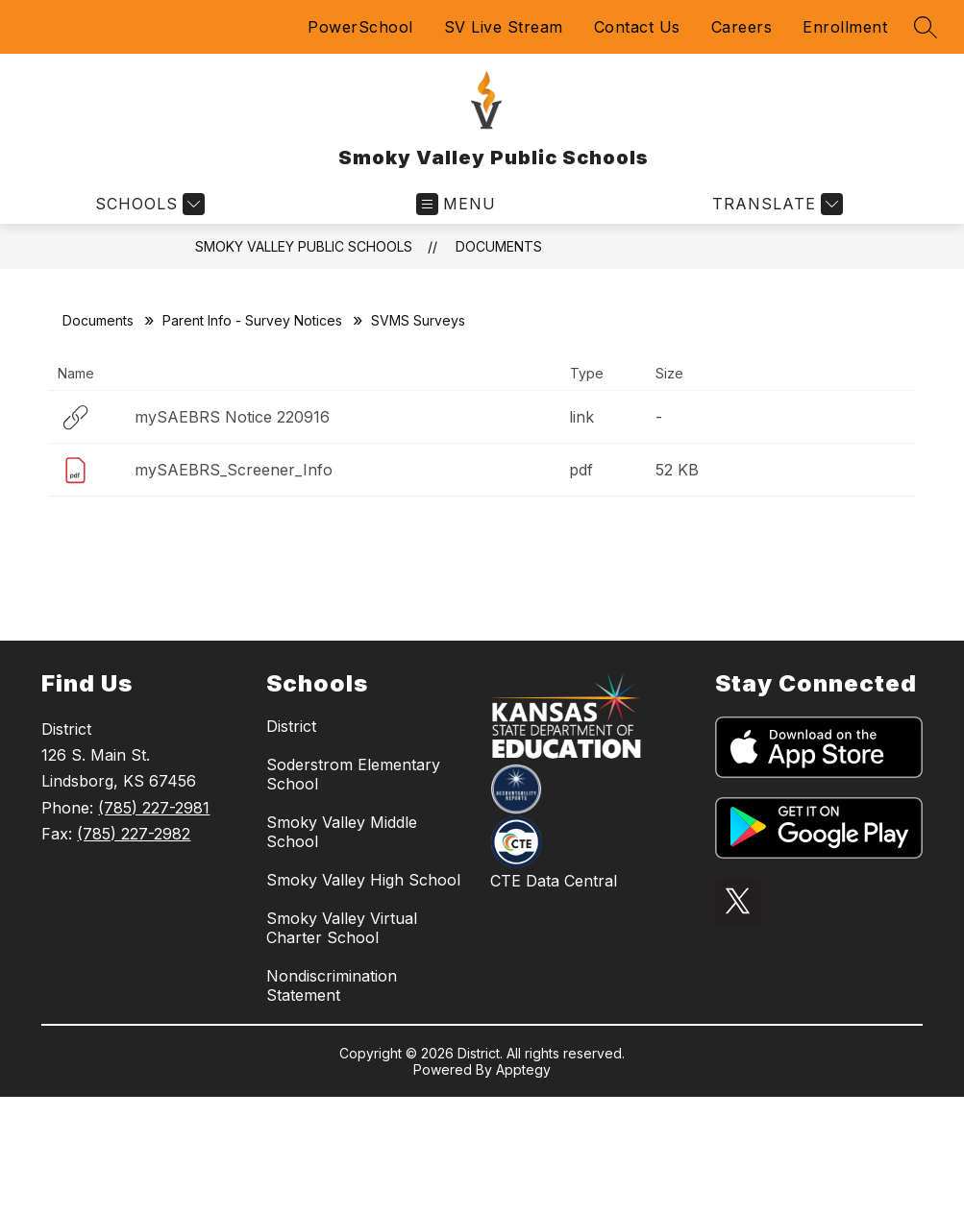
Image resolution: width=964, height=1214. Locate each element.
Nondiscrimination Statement (331, 985)
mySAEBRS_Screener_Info (234, 469)
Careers (742, 26)
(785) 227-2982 (133, 833)
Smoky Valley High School (363, 879)
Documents (499, 246)
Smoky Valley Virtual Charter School (341, 928)
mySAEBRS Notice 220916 (232, 416)
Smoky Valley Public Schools (303, 246)
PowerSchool (360, 26)
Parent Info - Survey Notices (252, 320)
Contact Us (637, 26)
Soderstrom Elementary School (353, 774)
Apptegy (523, 1069)
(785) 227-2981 (154, 807)
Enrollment (845, 26)
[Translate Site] (775, 204)
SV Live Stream (503, 26)
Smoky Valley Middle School (341, 832)
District (291, 726)
